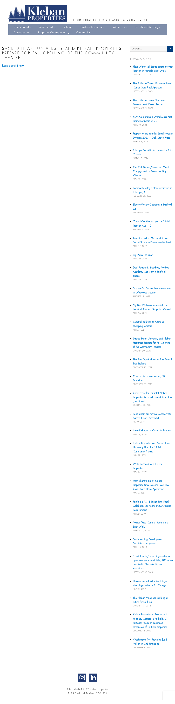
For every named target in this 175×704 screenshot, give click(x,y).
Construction (22, 32)
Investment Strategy (147, 27)
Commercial (21, 27)
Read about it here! (13, 65)
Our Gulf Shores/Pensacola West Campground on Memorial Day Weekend (151, 171)
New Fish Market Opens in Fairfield (152, 430)
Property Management (52, 32)
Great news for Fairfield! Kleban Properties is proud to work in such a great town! (152, 397)
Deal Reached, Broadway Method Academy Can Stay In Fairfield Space (151, 272)
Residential (46, 27)
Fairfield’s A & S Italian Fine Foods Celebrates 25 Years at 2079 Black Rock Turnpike (152, 506)
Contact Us (83, 32)
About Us (119, 27)
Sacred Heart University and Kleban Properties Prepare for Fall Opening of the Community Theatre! (152, 343)
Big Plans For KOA (143, 255)
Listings (67, 27)
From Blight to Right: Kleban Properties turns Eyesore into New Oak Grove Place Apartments (151, 485)
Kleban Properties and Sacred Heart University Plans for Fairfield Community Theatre (152, 447)
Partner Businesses (93, 27)
